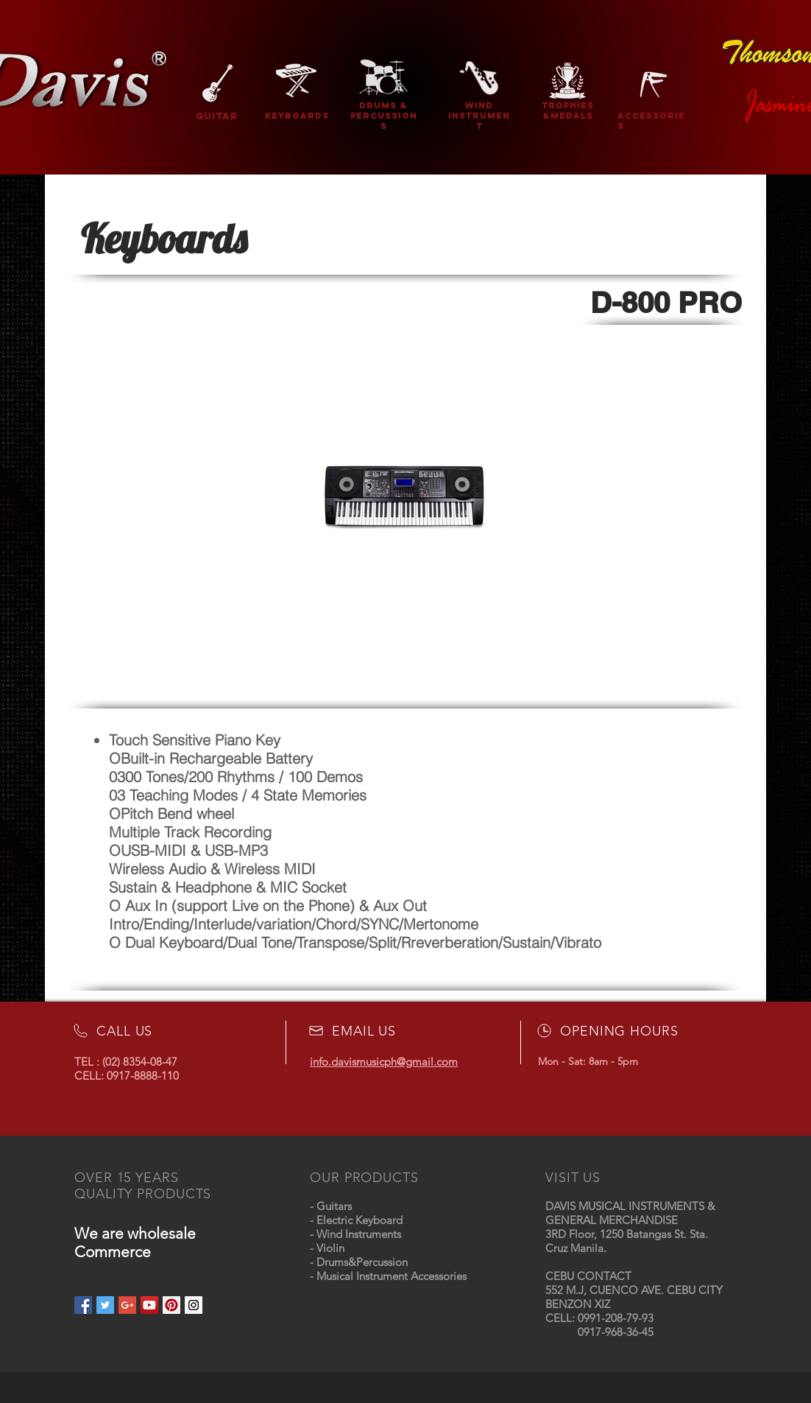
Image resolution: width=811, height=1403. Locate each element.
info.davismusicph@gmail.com (384, 1062)
